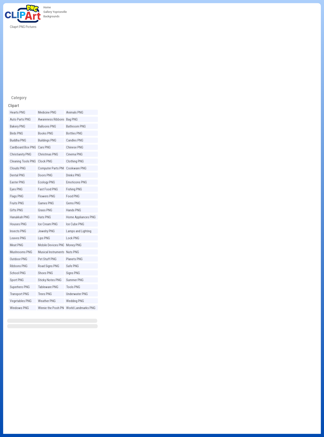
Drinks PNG (73, 175)
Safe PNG (72, 266)
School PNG (18, 273)
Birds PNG (16, 133)
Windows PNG (19, 308)
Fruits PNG (17, 203)
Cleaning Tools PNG (23, 161)
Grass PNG (45, 210)
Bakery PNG (17, 126)
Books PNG (45, 133)
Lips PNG (44, 238)
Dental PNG (17, 175)
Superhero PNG (20, 287)
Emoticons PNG (76, 182)
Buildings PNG (47, 140)
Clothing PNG (75, 161)
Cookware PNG (76, 168)
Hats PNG (44, 217)
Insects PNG (18, 231)
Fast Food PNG (48, 189)
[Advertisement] (195, 36)
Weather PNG (47, 301)
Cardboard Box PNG (23, 147)
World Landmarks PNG (80, 308)
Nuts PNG (72, 252)
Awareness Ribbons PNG (51, 120)
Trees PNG (45, 294)
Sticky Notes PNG (49, 280)
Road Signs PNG (48, 266)
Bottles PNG (74, 133)
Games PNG (46, 203)
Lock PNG (72, 238)
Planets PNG (74, 259)
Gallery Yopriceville (55, 12)
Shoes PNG (45, 273)
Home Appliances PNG (81, 217)
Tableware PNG (48, 287)
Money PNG (73, 245)
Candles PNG (74, 140)
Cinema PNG (74, 154)
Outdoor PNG (18, 259)
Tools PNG (73, 287)
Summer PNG (74, 280)
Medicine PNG (47, 112)
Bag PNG (72, 119)
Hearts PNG (17, 112)
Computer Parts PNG (51, 168)
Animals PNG (74, 112)
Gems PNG (73, 203)
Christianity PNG (20, 154)
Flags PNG (16, 196)
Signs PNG (73, 273)
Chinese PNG (74, 147)
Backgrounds (51, 16)
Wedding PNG (75, 301)
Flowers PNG (46, 196)
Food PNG (72, 196)
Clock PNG (45, 161)
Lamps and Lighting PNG (78, 231)
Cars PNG (44, 147)
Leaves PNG (18, 238)
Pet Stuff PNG (47, 259)
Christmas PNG (48, 154)
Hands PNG (73, 210)
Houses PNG (18, 224)
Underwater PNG (77, 294)
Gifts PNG (16, 210)
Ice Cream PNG (48, 224)
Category (17, 97)
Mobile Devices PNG (51, 245)
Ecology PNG (46, 182)
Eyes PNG (16, 189)
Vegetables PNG (21, 301)
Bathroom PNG (76, 126)
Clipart (13, 105)
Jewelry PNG (46, 231)
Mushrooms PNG (21, 252)
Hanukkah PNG (19, 217)
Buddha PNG (18, 140)
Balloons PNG (47, 126)
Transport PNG (19, 294)
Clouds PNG (18, 168)
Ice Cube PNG (75, 224)
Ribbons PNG (18, 266)
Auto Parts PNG (20, 119)
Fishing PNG (74, 189)
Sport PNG (17, 280)
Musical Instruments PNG (51, 252)
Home (47, 7)
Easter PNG (17, 182)
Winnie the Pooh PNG (52, 308)
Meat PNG (16, 245)
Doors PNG (45, 175)
